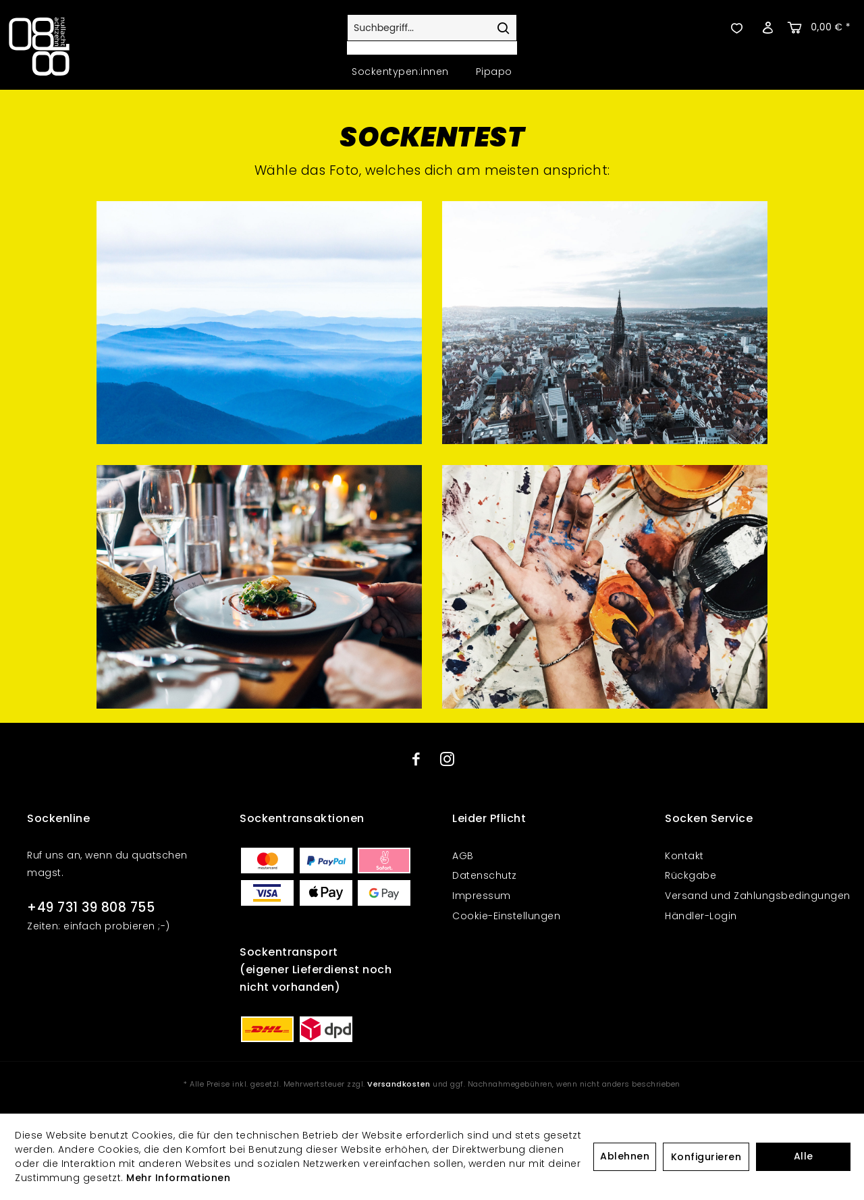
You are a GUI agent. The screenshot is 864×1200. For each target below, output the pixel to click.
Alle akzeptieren (803, 1160)
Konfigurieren (706, 1157)
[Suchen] (503, 27)
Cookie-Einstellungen (506, 916)
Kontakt (684, 856)
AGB (463, 856)
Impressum (481, 895)
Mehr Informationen (178, 1177)
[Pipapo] (494, 72)
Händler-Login (701, 916)
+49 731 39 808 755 (91, 907)
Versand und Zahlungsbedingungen (757, 895)
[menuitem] (432, 34)
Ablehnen (624, 1156)
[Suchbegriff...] (432, 27)
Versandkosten (399, 1084)
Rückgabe (690, 875)
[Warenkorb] (820, 27)
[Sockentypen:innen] (400, 72)
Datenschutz (484, 875)
